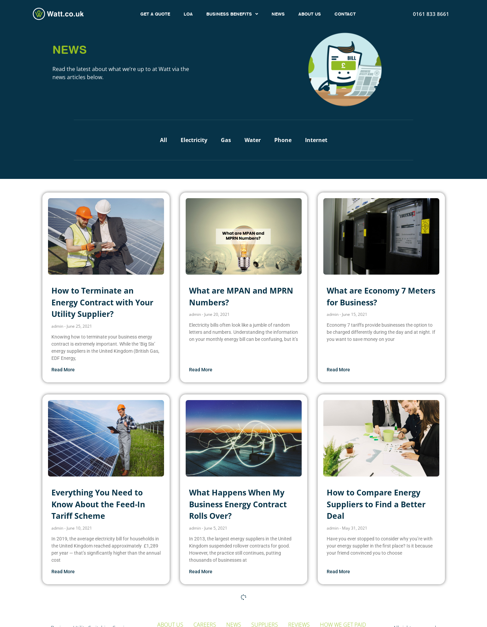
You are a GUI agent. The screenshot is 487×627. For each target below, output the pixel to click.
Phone (283, 140)
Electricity (194, 140)
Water (253, 140)
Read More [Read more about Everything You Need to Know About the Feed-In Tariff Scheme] (63, 571)
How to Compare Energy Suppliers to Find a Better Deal (376, 504)
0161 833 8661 (431, 13)
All (163, 140)
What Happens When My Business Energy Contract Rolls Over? (238, 504)
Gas (226, 140)
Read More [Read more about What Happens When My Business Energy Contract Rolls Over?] (200, 571)
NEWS (278, 14)
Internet (316, 140)
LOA (188, 14)
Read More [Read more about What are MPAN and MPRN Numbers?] (200, 369)
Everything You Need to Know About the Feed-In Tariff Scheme (98, 504)
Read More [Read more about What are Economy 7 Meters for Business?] (338, 369)
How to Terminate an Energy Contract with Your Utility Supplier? (102, 302)
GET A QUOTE (155, 14)
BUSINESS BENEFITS (232, 14)
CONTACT (345, 14)
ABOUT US (309, 14)
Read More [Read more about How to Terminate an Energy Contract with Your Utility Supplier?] (63, 369)
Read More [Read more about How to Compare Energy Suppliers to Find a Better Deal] (338, 571)
